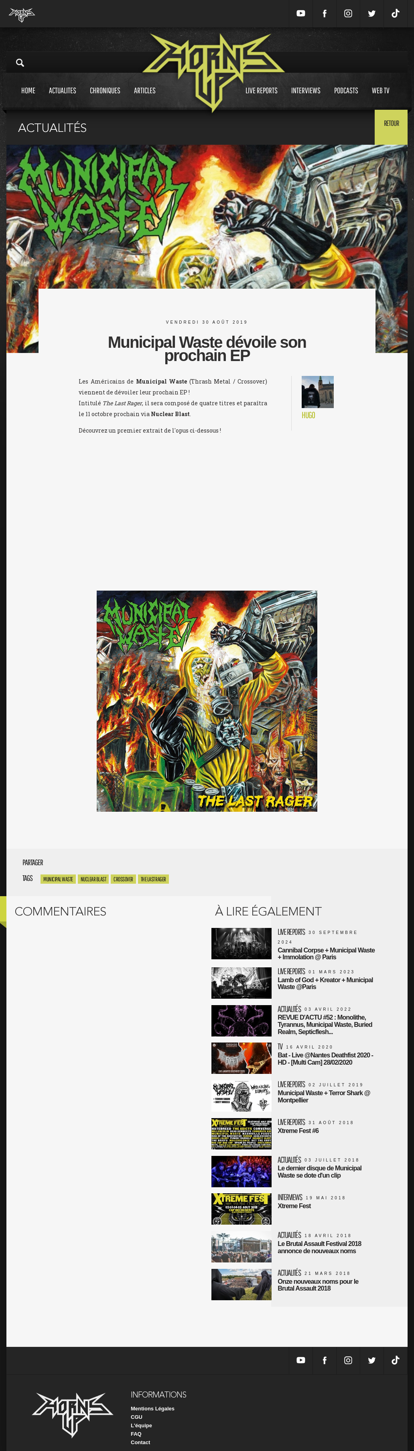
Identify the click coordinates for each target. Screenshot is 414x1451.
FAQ (136, 1422)
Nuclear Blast (93, 879)
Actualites (62, 98)
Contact (140, 1431)
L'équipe (141, 1414)
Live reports (261, 98)
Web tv (380, 98)
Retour (387, 126)
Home (28, 98)
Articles (144, 98)
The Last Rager (153, 879)
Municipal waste (58, 879)
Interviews (305, 98)
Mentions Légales (153, 1397)
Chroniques (105, 98)
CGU (136, 1405)
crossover (123, 879)
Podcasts (346, 98)
